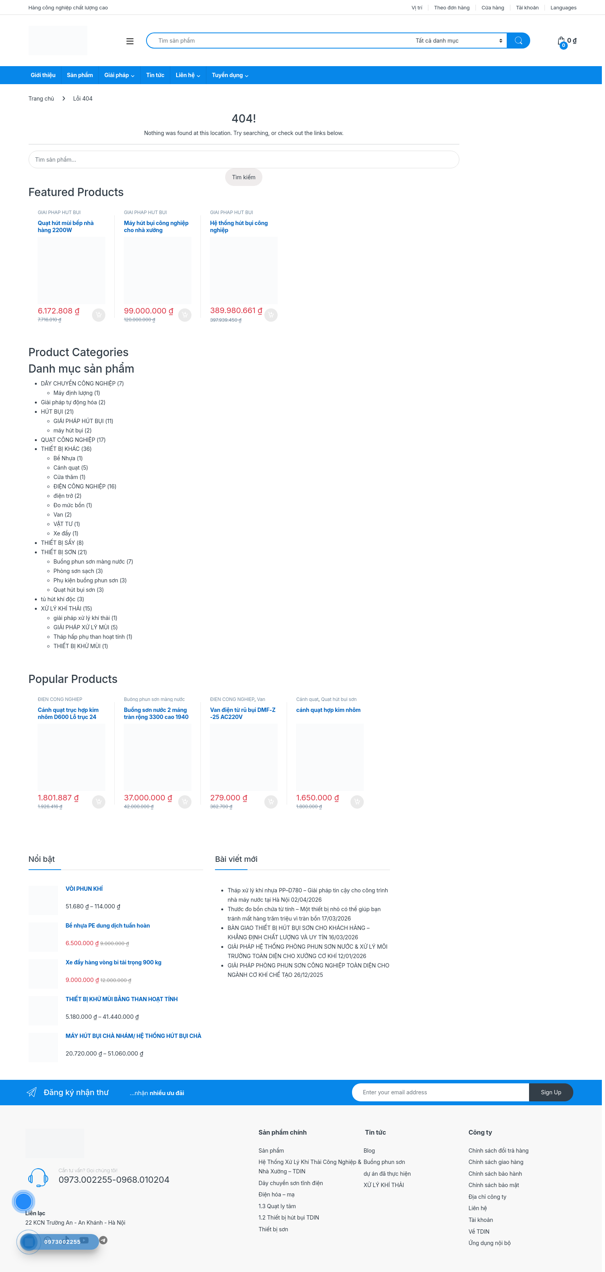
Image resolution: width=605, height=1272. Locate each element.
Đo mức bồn (69, 505)
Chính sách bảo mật (493, 1185)
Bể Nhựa (65, 458)
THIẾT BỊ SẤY (58, 542)
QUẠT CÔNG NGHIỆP (68, 439)
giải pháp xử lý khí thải (82, 617)
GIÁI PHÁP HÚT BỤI (59, 212)
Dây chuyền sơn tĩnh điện (290, 1183)
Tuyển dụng (227, 75)
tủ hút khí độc (58, 599)
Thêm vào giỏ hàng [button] (98, 315)
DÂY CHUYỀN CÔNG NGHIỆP (78, 383)
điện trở (63, 495)
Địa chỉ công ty (487, 1196)
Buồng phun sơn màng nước (89, 561)
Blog (369, 1150)
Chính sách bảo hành (495, 1173)
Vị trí (417, 7)
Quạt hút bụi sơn (74, 589)
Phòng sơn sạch (74, 571)
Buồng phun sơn (384, 1161)
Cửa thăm (66, 477)
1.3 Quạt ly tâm (277, 1206)
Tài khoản (527, 7)
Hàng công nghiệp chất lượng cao (68, 7)
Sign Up (551, 1092)
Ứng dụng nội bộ (489, 1243)
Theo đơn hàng (452, 7)
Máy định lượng (73, 392)
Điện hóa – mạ (276, 1194)
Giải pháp (116, 75)
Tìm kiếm (243, 177)
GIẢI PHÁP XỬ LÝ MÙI (81, 627)
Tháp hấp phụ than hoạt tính (89, 636)
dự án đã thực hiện (387, 1173)
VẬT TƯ (63, 524)
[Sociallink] (103, 1240)
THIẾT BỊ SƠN (58, 552)
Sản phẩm (80, 75)
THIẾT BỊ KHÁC (60, 448)
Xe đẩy (62, 533)
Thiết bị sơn (273, 1229)
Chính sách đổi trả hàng (498, 1150)
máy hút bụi (68, 430)
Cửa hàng (493, 7)
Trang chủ (41, 98)
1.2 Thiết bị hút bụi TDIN (288, 1217)
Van (58, 514)
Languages (563, 7)
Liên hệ (185, 75)
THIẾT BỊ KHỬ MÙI (77, 646)
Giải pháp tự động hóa (69, 402)
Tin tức (155, 75)
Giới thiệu (43, 75)
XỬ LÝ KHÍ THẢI (61, 608)
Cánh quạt (67, 467)
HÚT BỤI (52, 411)
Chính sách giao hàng (495, 1161)
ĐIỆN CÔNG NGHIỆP (80, 486)
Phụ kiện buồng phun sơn (86, 580)
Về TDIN (478, 1231)
